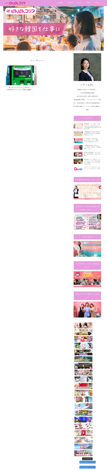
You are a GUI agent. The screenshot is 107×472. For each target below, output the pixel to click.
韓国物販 (60, 2)
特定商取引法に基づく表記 (21, 385)
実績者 (88, 2)
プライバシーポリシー (11, 385)
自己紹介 (79, 2)
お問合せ (97, 2)
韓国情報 (70, 2)
